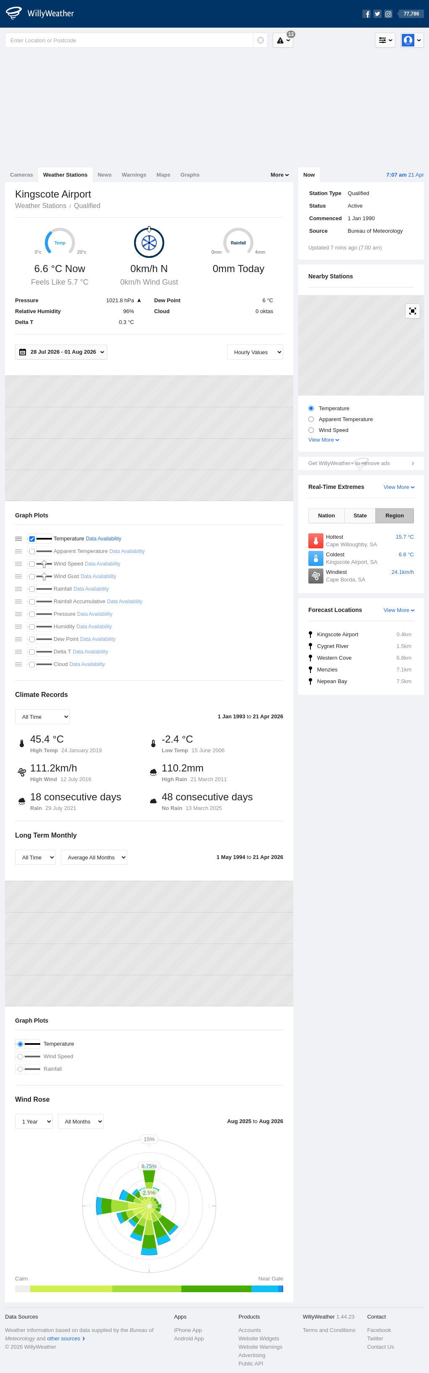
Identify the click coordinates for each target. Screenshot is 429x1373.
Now (309, 175)
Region (394, 515)
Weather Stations (65, 175)
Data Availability (103, 539)
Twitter (375, 1338)
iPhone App (188, 1330)
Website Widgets (258, 1338)
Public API (250, 1363)
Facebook (379, 1330)
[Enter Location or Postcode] (136, 40)
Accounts (249, 1330)
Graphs (190, 175)
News (105, 175)
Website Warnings (260, 1347)
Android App (189, 1338)
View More (321, 440)
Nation (326, 515)
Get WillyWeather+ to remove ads (349, 463)
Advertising (251, 1355)
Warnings (134, 175)
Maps (164, 175)
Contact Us (380, 1347)
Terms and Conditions (329, 1330)
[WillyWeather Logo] (44, 14)
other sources (63, 1338)
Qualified (87, 205)
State (360, 515)
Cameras (21, 175)
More (277, 175)
